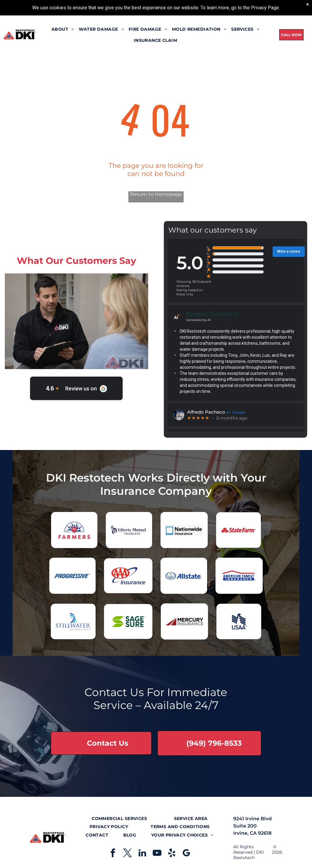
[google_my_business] (186, 853)
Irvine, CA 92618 (252, 833)
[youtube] (157, 853)
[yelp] (171, 853)
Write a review (288, 251)
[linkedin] (142, 853)
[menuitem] (63, 29)
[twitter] (127, 853)
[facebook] (112, 853)
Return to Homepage (156, 194)
